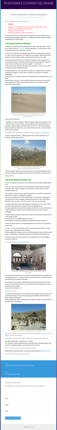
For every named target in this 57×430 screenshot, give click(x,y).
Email (7, 405)
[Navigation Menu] (54, 7)
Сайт (6, 411)
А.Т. (32, 427)
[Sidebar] (2, 7)
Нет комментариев (38, 17)
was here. (25, 21)
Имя (6, 398)
